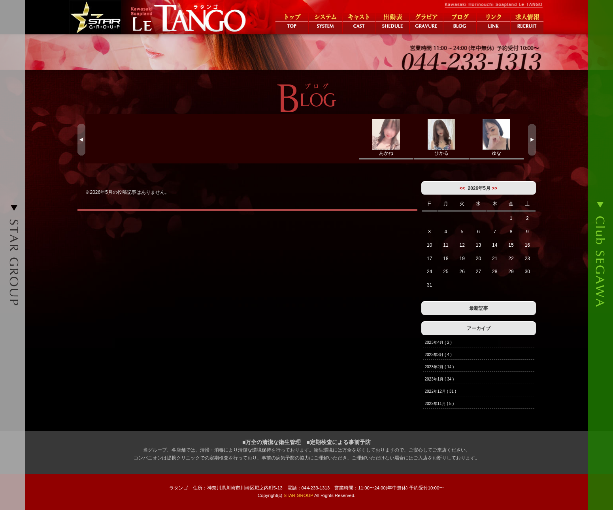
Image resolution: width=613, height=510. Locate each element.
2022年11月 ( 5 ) (439, 403)
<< (462, 188)
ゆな (497, 137)
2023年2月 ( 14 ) (439, 367)
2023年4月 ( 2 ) (438, 342)
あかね (386, 137)
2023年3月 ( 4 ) (438, 354)
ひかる (441, 137)
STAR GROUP (298, 495)
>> (494, 188)
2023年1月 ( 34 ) (439, 379)
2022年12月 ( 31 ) (440, 391)
